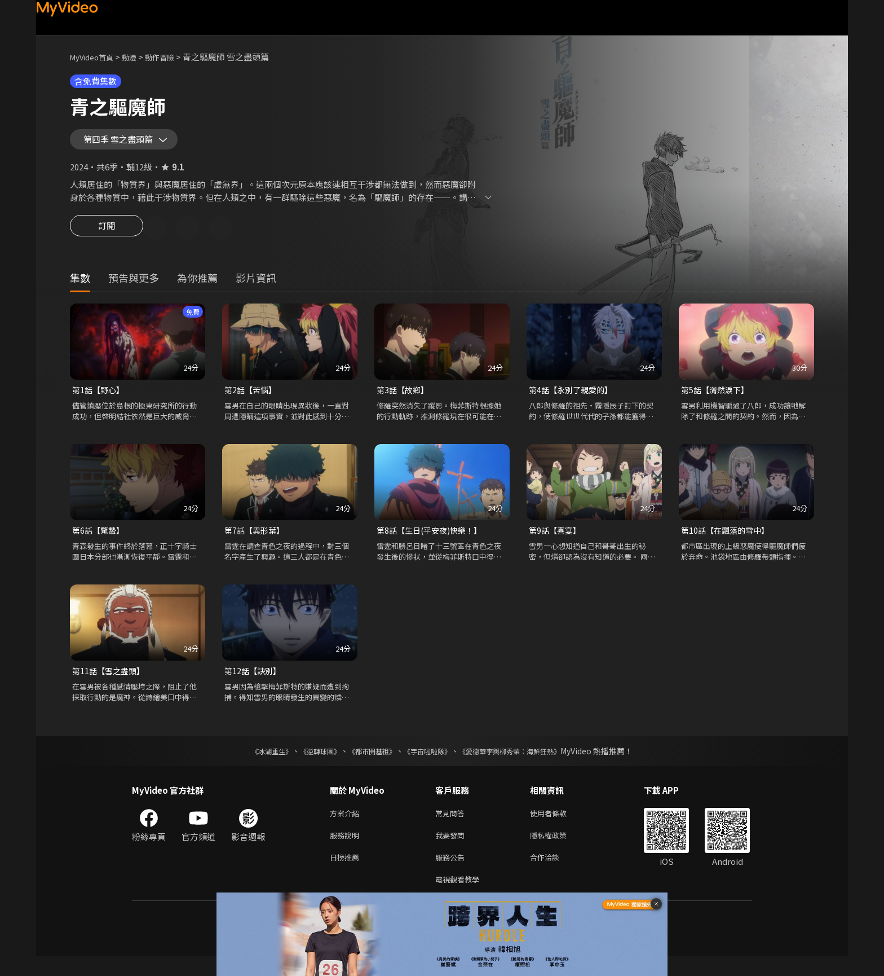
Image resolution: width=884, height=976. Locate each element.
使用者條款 (558, 827)
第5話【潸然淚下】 (717, 400)
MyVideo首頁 (95, 57)
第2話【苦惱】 (252, 400)
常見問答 (452, 827)
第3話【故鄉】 (404, 400)
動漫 (138, 57)
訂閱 (106, 237)
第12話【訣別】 (254, 683)
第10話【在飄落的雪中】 (728, 541)
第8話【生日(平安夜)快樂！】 (433, 541)
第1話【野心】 (99, 400)
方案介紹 (347, 827)
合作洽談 (554, 874)
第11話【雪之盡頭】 (110, 683)
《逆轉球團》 (307, 764)
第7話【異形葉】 (256, 541)
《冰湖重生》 (252, 764)
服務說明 (347, 850)
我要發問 (452, 850)
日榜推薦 (347, 874)
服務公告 (452, 874)
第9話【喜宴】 (556, 541)
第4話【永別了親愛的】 (573, 400)
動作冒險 (172, 57)
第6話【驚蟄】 (99, 541)
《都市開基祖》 (366, 764)
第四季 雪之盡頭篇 (125, 143)
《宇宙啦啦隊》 (429, 764)
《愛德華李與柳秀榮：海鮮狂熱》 (524, 764)
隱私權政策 (558, 850)
